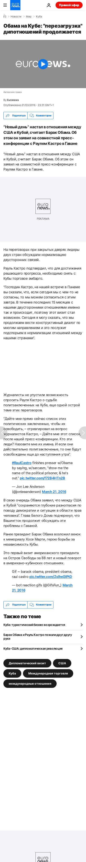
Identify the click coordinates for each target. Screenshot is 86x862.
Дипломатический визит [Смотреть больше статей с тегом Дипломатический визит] (27, 663)
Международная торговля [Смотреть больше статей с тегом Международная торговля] (48, 673)
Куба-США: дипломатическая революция (33, 648)
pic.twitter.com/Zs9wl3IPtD (50, 576)
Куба (39, 16)
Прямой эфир (69, 5)
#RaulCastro (21, 463)
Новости (16, 16)
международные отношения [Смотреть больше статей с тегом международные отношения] (30, 683)
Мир (28, 16)
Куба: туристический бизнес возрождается (34, 624)
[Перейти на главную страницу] (15, 5)
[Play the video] (43, 64)
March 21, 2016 (54, 492)
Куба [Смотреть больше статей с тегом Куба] (12, 673)
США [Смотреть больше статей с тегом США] (62, 663)
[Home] (4, 16)
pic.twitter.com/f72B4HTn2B (42, 478)
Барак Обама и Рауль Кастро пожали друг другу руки (37, 636)
